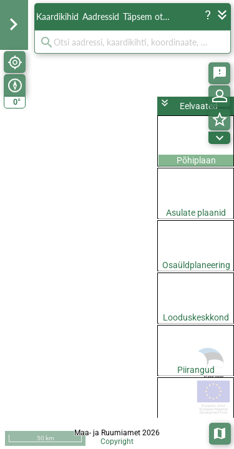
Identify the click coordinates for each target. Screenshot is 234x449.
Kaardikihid (57, 16)
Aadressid (100, 16)
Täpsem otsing (148, 16)
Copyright (117, 441)
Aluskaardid (220, 432)
